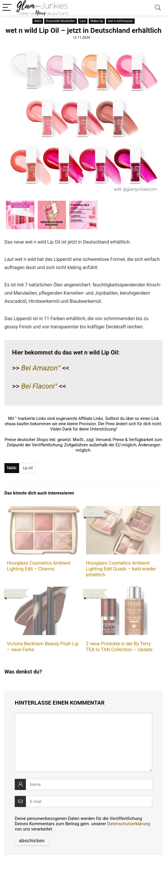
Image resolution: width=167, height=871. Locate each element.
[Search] (158, 8)
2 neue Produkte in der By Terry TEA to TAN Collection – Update (119, 646)
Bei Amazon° (40, 368)
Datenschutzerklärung (128, 823)
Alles (37, 21)
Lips (83, 21)
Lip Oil (28, 468)
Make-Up (96, 21)
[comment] (83, 742)
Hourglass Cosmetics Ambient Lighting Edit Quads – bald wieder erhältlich (121, 569)
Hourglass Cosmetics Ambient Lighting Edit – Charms (39, 566)
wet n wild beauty (120, 21)
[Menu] (7, 8)
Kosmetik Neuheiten (60, 21)
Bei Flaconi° (39, 386)
